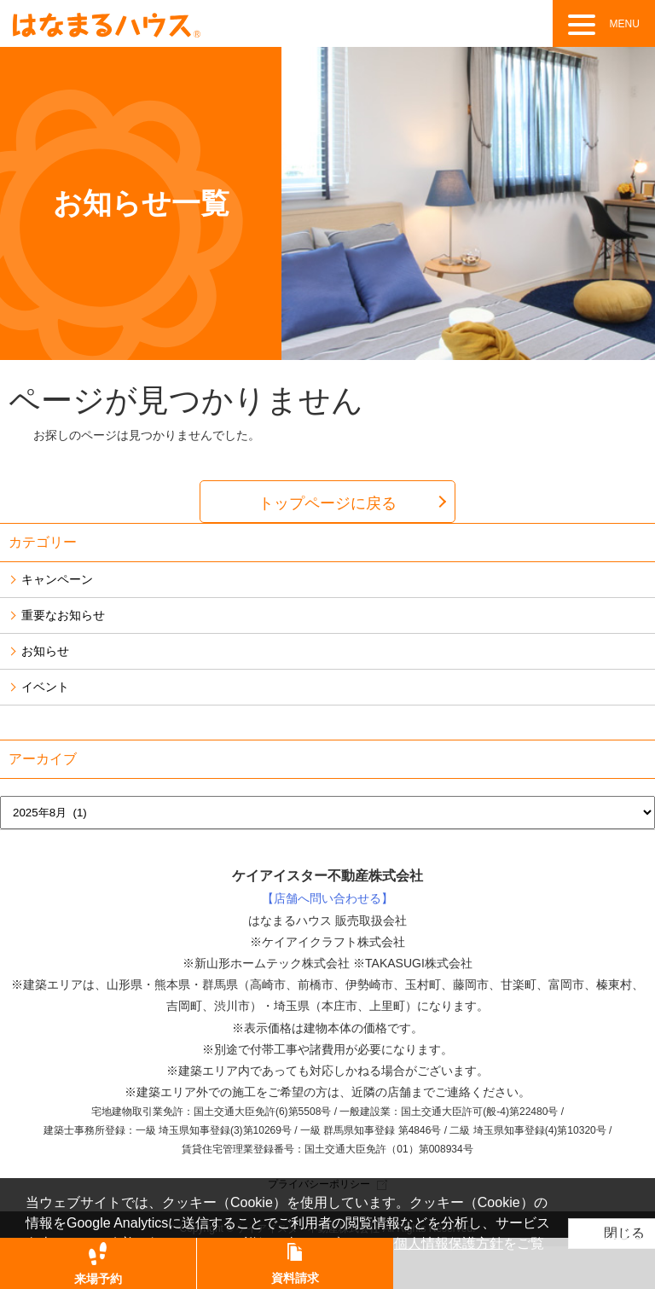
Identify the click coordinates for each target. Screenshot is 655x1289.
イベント (45, 687)
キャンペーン (57, 579)
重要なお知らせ (63, 615)
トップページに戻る (327, 503)
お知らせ (45, 651)
